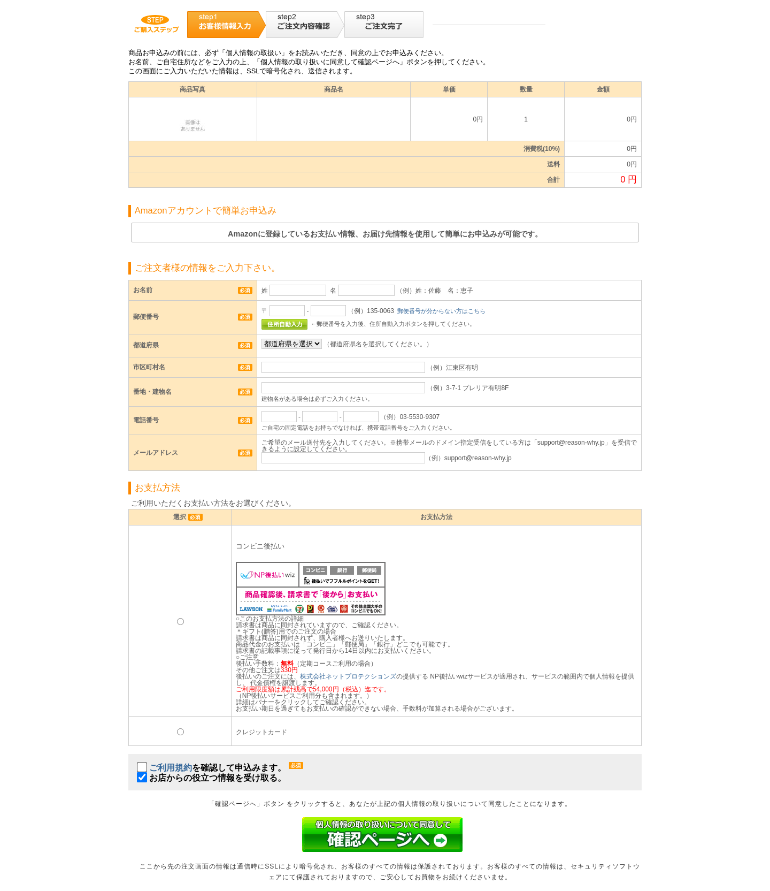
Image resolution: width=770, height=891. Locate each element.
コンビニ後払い (260, 546)
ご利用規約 (170, 767)
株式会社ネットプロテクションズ (348, 676)
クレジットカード (261, 732)
